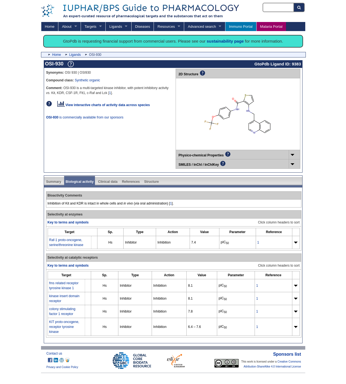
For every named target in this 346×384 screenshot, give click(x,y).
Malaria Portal (271, 26)
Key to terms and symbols (68, 222)
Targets (90, 26)
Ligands (115, 26)
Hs (110, 242)
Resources (166, 26)
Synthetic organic (87, 80)
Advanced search (202, 26)
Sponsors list (287, 354)
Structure (151, 182)
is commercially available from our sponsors (85, 117)
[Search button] (299, 7)
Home (50, 26)
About (66, 26)
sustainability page (225, 41)
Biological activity (80, 182)
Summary (53, 182)
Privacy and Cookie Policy (62, 367)
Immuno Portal (241, 26)
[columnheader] (69, 232)
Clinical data (108, 182)
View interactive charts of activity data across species (103, 105)
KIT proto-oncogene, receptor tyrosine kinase (64, 327)
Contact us (54, 353)
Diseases (142, 26)
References (131, 182)
